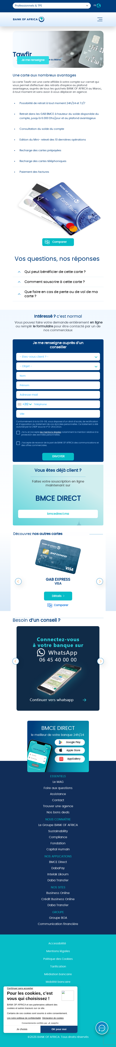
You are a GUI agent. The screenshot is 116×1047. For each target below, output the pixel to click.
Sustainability (58, 831)
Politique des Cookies (58, 959)
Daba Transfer (58, 880)
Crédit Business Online (58, 899)
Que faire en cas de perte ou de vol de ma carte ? (61, 294)
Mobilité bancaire (58, 981)
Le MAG (58, 781)
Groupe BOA (58, 917)
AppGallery (69, 759)
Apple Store (69, 750)
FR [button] (97, 6)
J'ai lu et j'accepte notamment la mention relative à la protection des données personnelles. (57, 434)
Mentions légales (58, 951)
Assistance (58, 794)
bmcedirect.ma (58, 513)
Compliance (58, 837)
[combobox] (24, 404)
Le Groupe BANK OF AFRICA (58, 825)
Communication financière (58, 924)
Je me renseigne (33, 60)
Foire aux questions (58, 788)
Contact (58, 800)
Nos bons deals (58, 812)
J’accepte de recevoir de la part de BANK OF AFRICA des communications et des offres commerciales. (57, 444)
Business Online (58, 893)
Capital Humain (58, 849)
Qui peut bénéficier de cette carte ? (55, 272)
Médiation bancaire (58, 974)
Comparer (59, 242)
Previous (18, 581)
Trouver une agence (58, 806)
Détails (58, 595)
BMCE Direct (58, 862)
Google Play (69, 742)
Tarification (58, 966)
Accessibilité (57, 943)
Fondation (58, 843)
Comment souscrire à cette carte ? (54, 282)
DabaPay (58, 868)
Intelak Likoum (58, 874)
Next (99, 581)
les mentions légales (50, 432)
